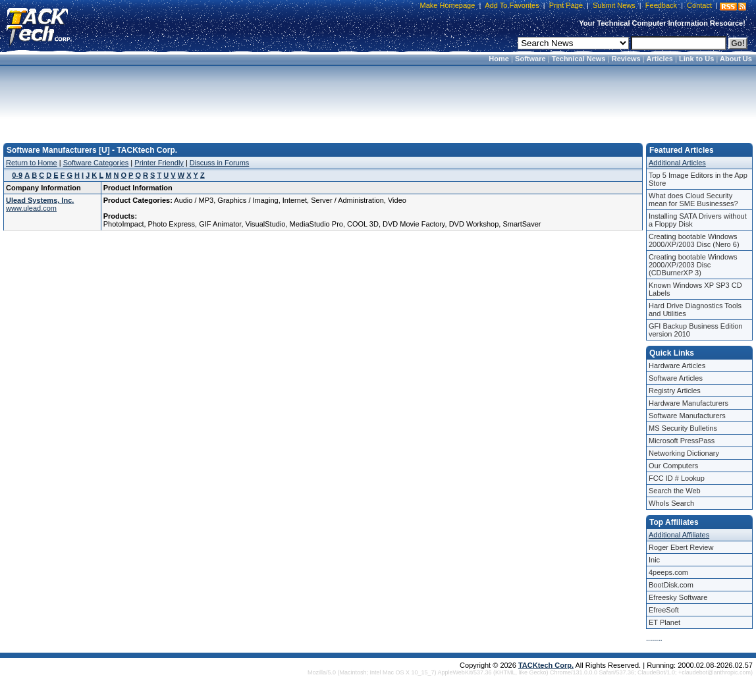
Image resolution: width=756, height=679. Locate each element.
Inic (654, 560)
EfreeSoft (664, 610)
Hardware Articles (677, 365)
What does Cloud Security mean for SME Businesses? (693, 199)
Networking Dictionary (684, 453)
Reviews (626, 59)
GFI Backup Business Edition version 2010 (695, 330)
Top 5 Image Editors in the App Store (698, 179)
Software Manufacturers (687, 416)
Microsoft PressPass (682, 441)
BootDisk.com (671, 585)
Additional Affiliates (679, 535)
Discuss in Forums (219, 163)
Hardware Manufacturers (688, 403)
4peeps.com (668, 572)
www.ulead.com (31, 208)
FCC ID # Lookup (677, 478)
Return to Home (31, 163)
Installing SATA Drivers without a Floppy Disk (698, 220)
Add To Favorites (512, 5)
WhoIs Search (671, 503)
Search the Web (675, 491)
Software (530, 59)
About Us (736, 59)
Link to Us (696, 59)
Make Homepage (447, 5)
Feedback (661, 5)
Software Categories (96, 163)
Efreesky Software (678, 597)
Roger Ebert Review (681, 547)
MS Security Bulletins (683, 428)
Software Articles (676, 378)
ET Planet (664, 622)
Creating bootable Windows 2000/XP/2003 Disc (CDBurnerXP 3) (693, 265)
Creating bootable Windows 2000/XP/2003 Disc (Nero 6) (694, 240)
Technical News (579, 59)
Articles (660, 59)
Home (499, 59)
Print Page (566, 5)
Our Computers (673, 466)
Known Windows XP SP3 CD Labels (695, 289)
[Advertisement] (378, 100)
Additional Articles (677, 163)
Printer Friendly (159, 163)
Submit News (614, 5)
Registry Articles (675, 390)
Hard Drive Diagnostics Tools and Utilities (695, 309)
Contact (699, 5)
